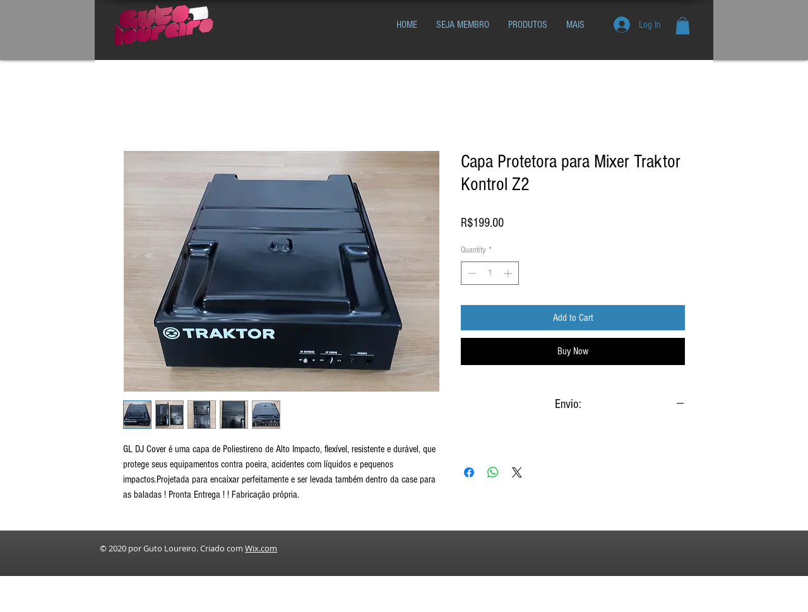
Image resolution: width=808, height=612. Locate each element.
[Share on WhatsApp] (493, 472)
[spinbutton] (489, 273)
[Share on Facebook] (469, 472)
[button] (682, 25)
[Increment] (509, 273)
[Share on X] (517, 472)
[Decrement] (470, 273)
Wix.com (261, 548)
